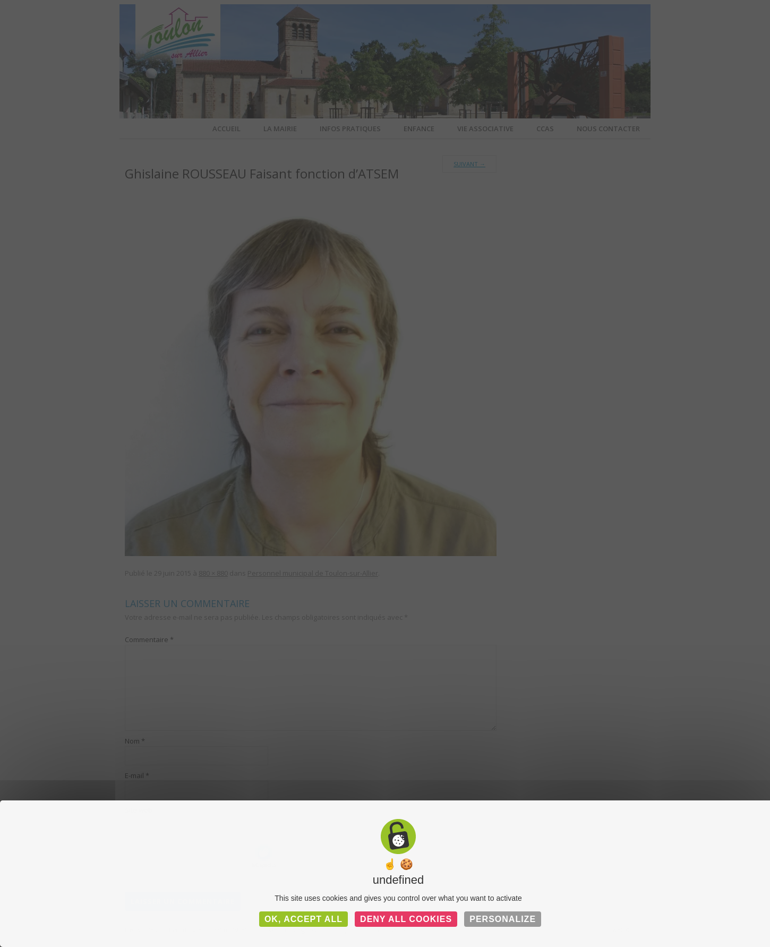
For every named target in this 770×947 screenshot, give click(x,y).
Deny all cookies (406, 919)
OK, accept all (303, 919)
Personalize (502, 919)
